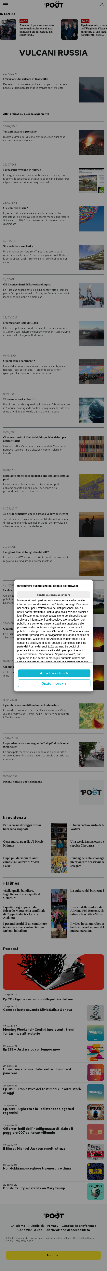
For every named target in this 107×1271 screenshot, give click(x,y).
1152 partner (55, 646)
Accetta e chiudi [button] (54, 673)
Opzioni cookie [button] (54, 683)
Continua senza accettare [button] (53, 594)
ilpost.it (71, 650)
